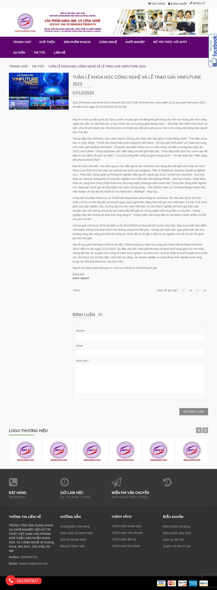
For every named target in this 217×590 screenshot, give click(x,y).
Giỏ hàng (156, 3)
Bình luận (82, 361)
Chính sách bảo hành (126, 546)
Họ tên (80, 331)
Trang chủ (18, 66)
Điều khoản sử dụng (176, 526)
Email (79, 345)
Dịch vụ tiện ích (173, 539)
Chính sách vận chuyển (127, 532)
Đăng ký (197, 3)
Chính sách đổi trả (124, 539)
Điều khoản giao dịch (177, 533)
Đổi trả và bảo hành (73, 539)
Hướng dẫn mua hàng (74, 526)
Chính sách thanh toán (127, 526)
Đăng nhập (177, 3)
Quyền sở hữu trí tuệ (177, 546)
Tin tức (38, 66)
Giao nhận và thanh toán (76, 533)
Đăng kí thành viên (72, 546)
